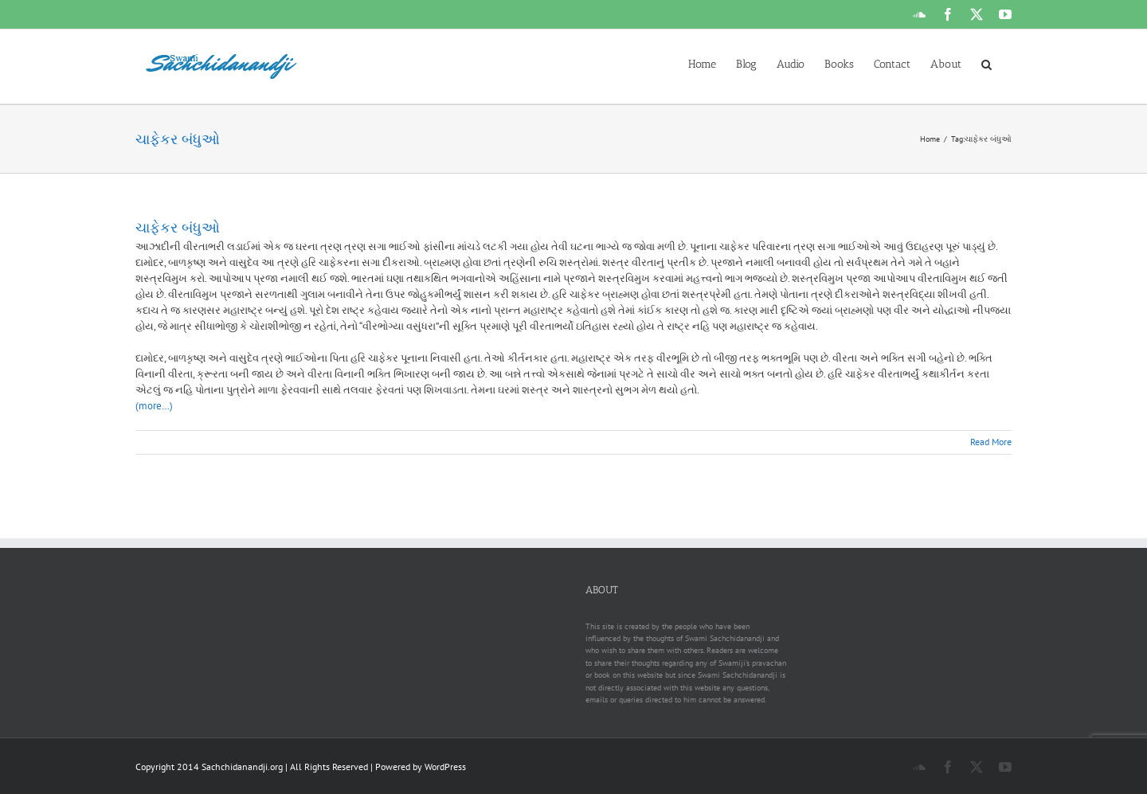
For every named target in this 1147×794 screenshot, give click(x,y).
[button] (986, 62)
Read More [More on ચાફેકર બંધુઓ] (991, 442)
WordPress (445, 766)
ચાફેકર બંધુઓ (177, 228)
